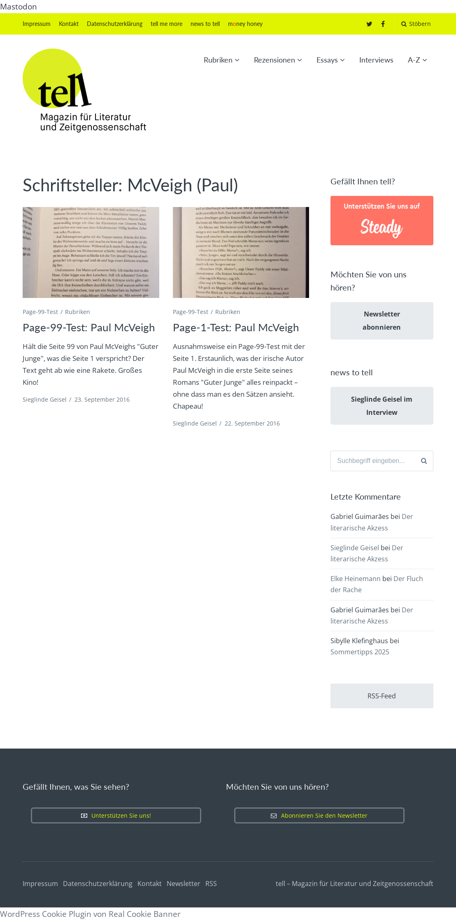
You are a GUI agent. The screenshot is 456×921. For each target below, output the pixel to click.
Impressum (37, 23)
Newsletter (183, 883)
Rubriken (218, 59)
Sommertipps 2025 (359, 651)
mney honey (245, 23)
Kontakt (69, 23)
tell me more (166, 23)
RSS (211, 883)
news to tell (205, 23)
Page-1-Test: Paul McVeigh (236, 327)
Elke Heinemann (355, 578)
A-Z (414, 59)
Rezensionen (274, 59)
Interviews (376, 59)
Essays (327, 59)
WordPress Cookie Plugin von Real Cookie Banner (90, 914)
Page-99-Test (40, 312)
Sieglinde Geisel (45, 399)
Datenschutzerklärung (114, 23)
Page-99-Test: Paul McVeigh (89, 327)
